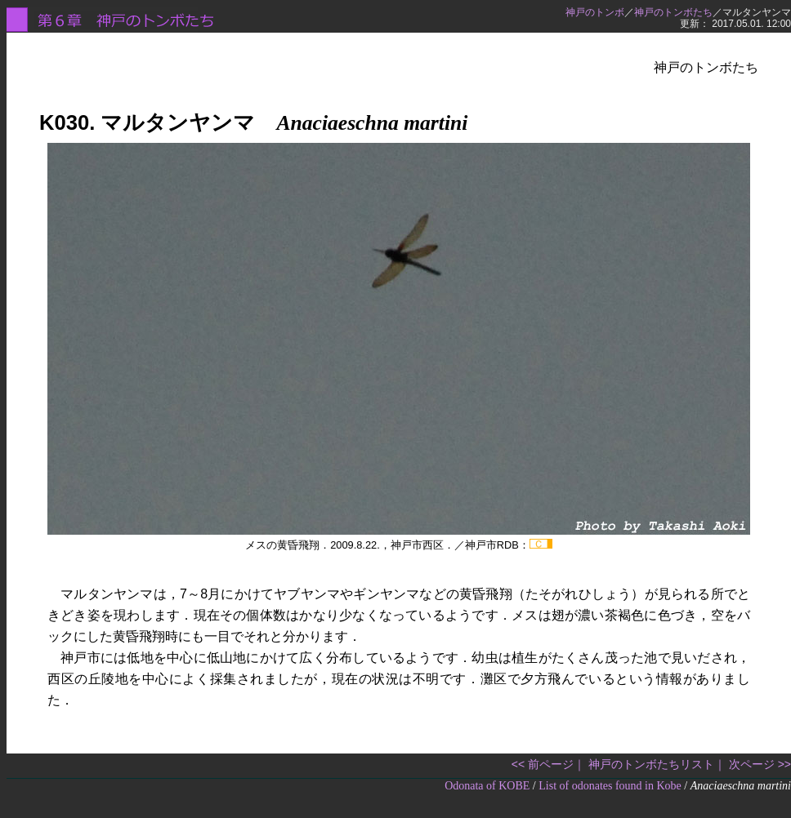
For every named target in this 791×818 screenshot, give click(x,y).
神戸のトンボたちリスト (651, 764)
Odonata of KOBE (487, 786)
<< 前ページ (543, 764)
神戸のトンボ (594, 12)
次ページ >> (760, 764)
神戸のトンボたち (673, 12)
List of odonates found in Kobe (610, 786)
